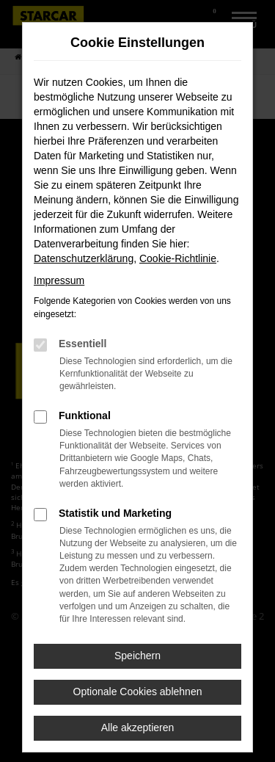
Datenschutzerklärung (83, 258)
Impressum (59, 280)
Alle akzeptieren (138, 727)
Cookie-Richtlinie (177, 258)
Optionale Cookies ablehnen (137, 691)
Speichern (137, 655)
